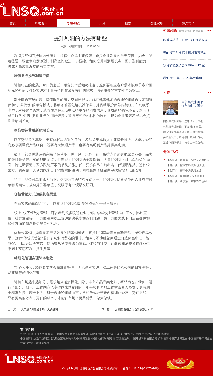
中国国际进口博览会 (200, 338)
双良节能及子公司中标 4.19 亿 (184, 65)
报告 (128, 23)
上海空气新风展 (43, 334)
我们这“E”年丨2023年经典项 (182, 78)
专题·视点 (73, 23)
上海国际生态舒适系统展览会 (71, 334)
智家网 (166, 334)
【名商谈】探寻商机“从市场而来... (187, 175)
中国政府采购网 (151, 334)
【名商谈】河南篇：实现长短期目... (188, 159)
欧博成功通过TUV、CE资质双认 (185, 40)
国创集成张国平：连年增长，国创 (193, 104)
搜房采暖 (85, 338)
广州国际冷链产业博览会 (172, 338)
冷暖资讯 (41, 23)
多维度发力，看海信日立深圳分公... (184, 137)
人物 (102, 23)
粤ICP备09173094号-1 (147, 368)
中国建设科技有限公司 (143, 338)
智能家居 (156, 23)
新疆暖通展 (123, 338)
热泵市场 (188, 23)
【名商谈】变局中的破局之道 (184, 170)
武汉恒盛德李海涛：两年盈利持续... (184, 132)
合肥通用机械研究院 (101, 334)
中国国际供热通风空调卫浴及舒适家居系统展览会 (49, 338)
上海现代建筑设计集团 (127, 334)
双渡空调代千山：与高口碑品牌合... (184, 142)
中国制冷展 (26, 334)
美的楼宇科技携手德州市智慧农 (185, 52)
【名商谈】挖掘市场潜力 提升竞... (187, 165)
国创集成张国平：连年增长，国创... (184, 121)
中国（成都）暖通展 (103, 338)
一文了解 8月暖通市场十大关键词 (38, 309)
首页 (13, 23)
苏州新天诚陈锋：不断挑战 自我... (183, 126)
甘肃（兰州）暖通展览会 (34, 343)
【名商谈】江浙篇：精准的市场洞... (188, 181)
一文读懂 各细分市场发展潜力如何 (132, 309)
